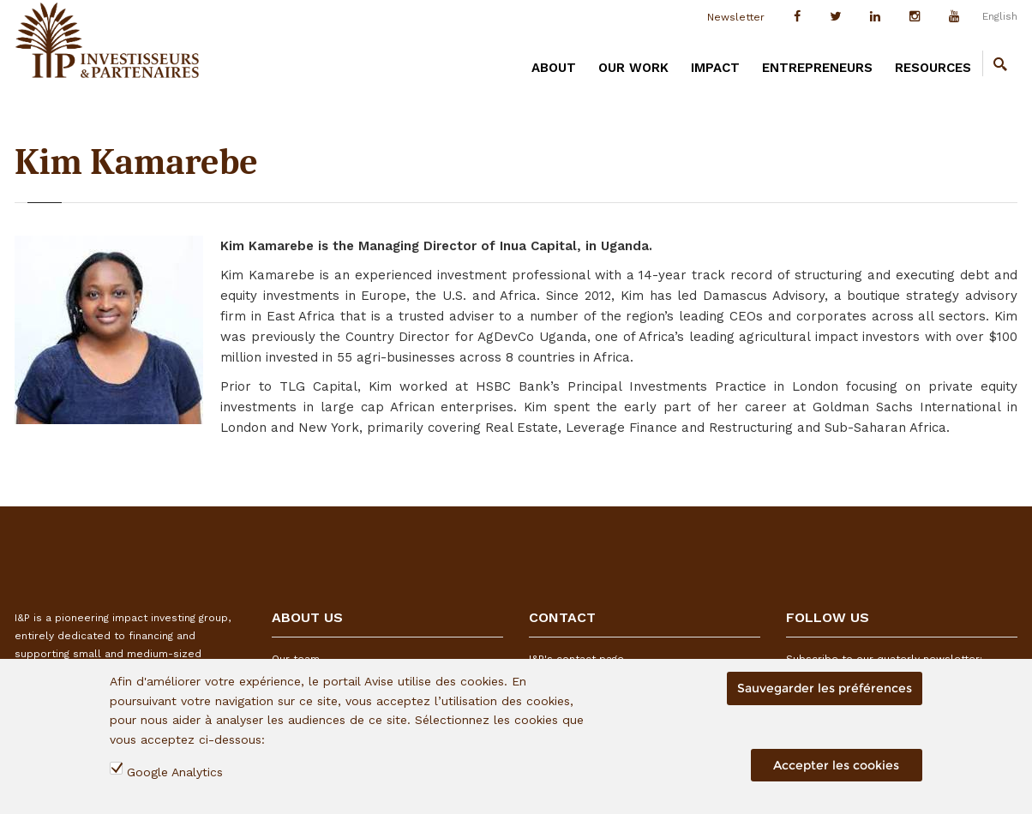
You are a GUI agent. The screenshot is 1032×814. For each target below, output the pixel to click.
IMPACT (715, 67)
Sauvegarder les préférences (824, 688)
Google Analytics (175, 772)
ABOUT (553, 67)
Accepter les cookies (836, 765)
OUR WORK (633, 67)
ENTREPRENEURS (817, 67)
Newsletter (736, 17)
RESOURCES (933, 67)
